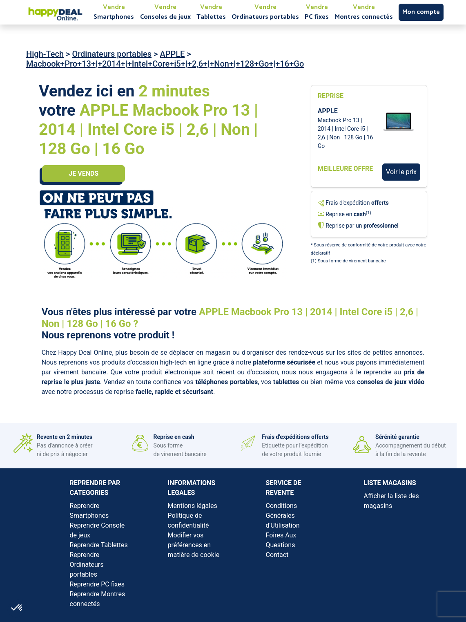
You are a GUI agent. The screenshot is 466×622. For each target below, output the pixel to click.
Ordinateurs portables (112, 54)
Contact (277, 555)
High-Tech (45, 54)
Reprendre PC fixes (97, 584)
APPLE (172, 54)
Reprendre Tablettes (99, 545)
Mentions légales (192, 506)
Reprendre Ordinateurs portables (87, 564)
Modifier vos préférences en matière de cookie (194, 545)
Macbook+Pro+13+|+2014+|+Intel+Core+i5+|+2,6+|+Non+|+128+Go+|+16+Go (165, 64)
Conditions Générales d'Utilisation (283, 515)
